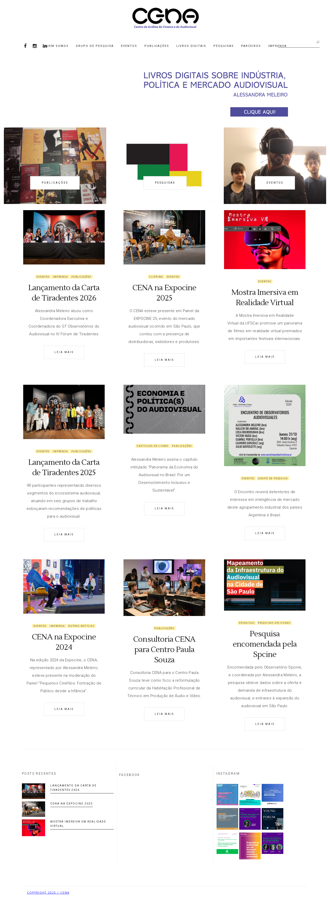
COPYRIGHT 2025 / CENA (48, 892)
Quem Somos (56, 46)
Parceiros (251, 46)
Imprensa (60, 276)
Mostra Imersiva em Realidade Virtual (264, 297)
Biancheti (294, 892)
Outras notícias (81, 626)
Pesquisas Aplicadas (274, 622)
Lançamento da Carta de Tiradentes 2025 (64, 467)
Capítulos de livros (153, 446)
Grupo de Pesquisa (95, 46)
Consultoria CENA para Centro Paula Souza (164, 649)
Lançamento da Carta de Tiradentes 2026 (64, 293)
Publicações (156, 46)
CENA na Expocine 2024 (64, 642)
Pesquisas (223, 46)
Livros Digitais (191, 46)
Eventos (129, 46)
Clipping (156, 276)
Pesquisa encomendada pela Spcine (265, 644)
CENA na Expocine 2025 (164, 293)
